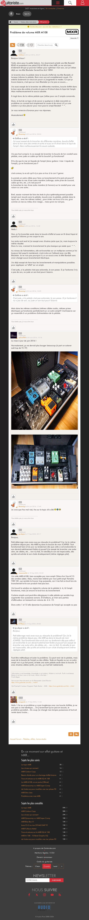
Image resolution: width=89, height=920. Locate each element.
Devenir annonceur (44, 857)
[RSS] (60, 895)
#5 (20, 333)
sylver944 (22, 337)
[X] (37, 895)
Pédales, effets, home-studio (34, 739)
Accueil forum (15, 739)
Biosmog (22, 134)
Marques (18, 14)
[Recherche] (70, 3)
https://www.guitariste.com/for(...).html (61, 686)
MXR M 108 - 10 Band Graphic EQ (34, 836)
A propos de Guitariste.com (44, 848)
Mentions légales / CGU (44, 853)
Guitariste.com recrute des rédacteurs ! (44, 27)
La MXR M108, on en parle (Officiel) (35, 782)
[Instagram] (44, 895)
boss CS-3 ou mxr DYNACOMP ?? (34, 825)
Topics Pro (27, 14)
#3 (20, 222)
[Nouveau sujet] (70, 734)
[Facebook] (29, 895)
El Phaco (22, 624)
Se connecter (50, 8)
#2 (20, 130)
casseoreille (23, 573)
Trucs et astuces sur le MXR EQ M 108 (35, 779)
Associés (73, 38)
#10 (20, 698)
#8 (20, 569)
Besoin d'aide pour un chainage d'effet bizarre (38, 775)
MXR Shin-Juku (26, 793)
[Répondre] (12, 45)
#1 (20, 51)
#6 (20, 502)
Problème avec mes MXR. (31, 796)
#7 (20, 530)
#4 (20, 287)
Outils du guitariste (44, 862)
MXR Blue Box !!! (27, 822)
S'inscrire (60, 8)
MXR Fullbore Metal (28, 829)
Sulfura (21, 55)
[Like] (13, 124)
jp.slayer (22, 534)
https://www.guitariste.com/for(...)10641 (24, 682)
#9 (20, 619)
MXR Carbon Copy (28, 772)
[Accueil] (10, 22)
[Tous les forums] (11, 13)
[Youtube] (52, 895)
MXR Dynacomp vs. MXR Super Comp (35, 786)
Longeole (22, 702)
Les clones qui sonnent (29, 768)
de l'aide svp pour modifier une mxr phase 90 (38, 789)
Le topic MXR (26, 765)
